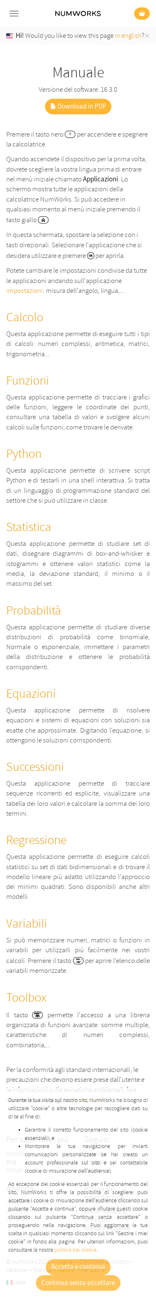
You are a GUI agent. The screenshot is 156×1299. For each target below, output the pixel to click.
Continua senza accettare (78, 1283)
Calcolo (24, 317)
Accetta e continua (78, 1267)
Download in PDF (78, 106)
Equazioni (31, 693)
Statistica (28, 527)
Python (24, 454)
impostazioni (24, 290)
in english (128, 35)
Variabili (26, 923)
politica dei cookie (75, 1249)
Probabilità (33, 610)
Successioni (35, 767)
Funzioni (27, 380)
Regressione (36, 840)
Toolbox (26, 997)
